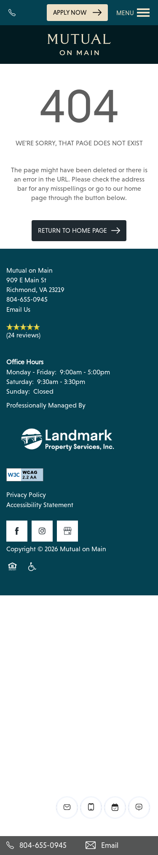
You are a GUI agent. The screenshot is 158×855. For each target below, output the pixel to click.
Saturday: (20, 381)
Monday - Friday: (31, 372)
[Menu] (133, 12)
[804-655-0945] (39, 845)
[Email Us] (118, 845)
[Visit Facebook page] (16, 531)
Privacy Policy (26, 494)
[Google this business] (67, 531)
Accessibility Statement (39, 504)
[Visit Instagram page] (42, 531)
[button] (77, 12)
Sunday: (18, 391)
